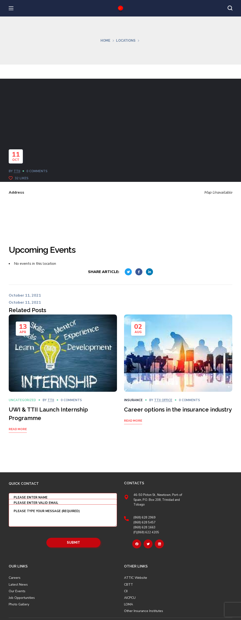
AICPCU (130, 598)
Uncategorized (22, 400)
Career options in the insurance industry (178, 409)
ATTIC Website (135, 578)
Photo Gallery (19, 604)
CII (126, 591)
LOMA (128, 604)
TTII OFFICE (163, 400)
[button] (230, 8)
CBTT (128, 585)
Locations (126, 40)
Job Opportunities (22, 598)
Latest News (18, 585)
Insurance (133, 400)
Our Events (17, 591)
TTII (17, 171)
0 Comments (37, 171)
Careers (14, 578)
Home (105, 40)
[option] (62, 379)
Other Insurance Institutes (143, 611)
